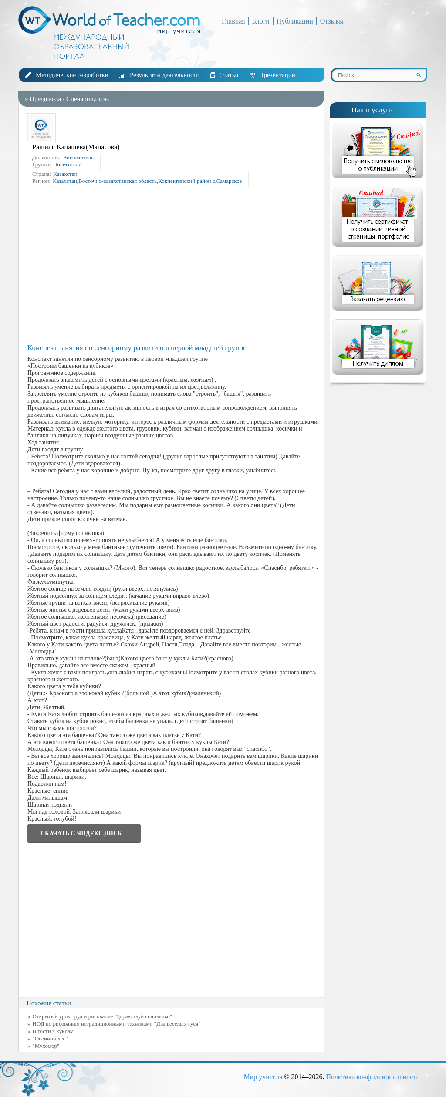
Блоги (261, 21)
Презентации (277, 74)
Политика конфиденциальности (373, 1076)
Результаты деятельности (164, 74)
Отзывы (332, 21)
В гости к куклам (53, 1031)
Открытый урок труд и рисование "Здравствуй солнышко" (102, 1016)
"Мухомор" (46, 1046)
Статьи (228, 74)
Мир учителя (262, 1076)
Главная (233, 21)
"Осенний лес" (50, 1038)
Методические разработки (72, 74)
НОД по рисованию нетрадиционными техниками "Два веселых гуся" (117, 1023)
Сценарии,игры (87, 98)
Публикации (295, 21)
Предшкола (45, 98)
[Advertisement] (173, 269)
